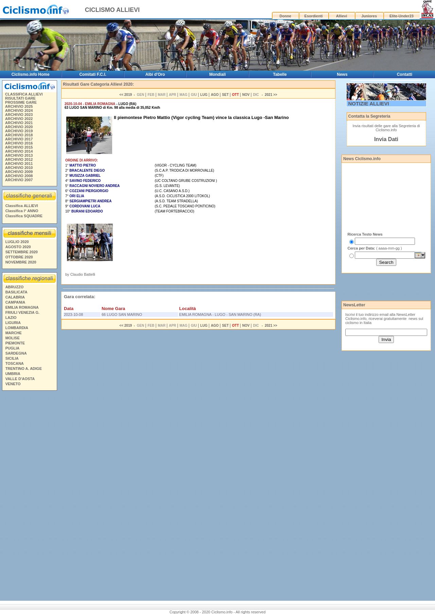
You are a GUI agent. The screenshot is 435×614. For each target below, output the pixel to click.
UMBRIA (12, 374)
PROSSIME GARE (21, 102)
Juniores (369, 16)
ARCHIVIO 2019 (19, 131)
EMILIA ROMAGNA (22, 307)
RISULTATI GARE (20, 98)
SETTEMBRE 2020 (21, 252)
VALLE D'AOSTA (20, 379)
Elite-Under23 (401, 16)
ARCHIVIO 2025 (19, 106)
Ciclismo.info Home (31, 74)
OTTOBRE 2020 (19, 257)
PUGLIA (12, 348)
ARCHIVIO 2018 (19, 135)
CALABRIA (15, 297)
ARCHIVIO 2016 (19, 143)
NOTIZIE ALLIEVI (368, 103)
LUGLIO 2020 (17, 242)
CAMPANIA (15, 302)
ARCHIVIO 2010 (19, 168)
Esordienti (313, 16)
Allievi (341, 16)
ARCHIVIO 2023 (19, 115)
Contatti (404, 74)
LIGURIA (13, 323)
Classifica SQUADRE (23, 216)
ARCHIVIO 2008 (19, 176)
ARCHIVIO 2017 (19, 139)
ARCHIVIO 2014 (19, 151)
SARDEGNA (16, 353)
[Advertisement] (29, 497)
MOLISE (12, 338)
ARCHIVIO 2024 (19, 110)
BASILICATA (16, 292)
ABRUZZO (14, 287)
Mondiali (217, 74)
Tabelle (279, 74)
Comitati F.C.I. (92, 74)
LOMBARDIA (16, 328)
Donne (285, 16)
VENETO (13, 384)
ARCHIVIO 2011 (19, 163)
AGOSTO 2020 (18, 247)
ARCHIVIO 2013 (19, 155)
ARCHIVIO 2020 (19, 127)
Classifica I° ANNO (21, 211)
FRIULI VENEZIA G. (22, 312)
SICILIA (12, 358)
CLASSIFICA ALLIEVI (23, 94)
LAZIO (11, 317)
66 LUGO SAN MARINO (122, 314)
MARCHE (13, 333)
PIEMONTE (15, 343)
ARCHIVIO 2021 (19, 123)
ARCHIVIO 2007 (19, 180)
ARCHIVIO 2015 (19, 147)
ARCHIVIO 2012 (19, 159)
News (342, 74)
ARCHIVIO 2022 (19, 119)
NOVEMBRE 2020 (20, 262)
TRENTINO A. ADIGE (23, 368)
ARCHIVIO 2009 (19, 172)
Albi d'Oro (155, 74)
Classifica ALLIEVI (21, 206)
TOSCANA (14, 363)
